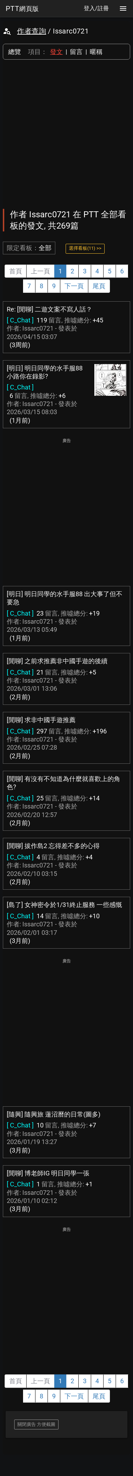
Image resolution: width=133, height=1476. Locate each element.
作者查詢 (31, 31)
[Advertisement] (66, 134)
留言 (76, 51)
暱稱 (96, 51)
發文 (56, 51)
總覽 (14, 51)
